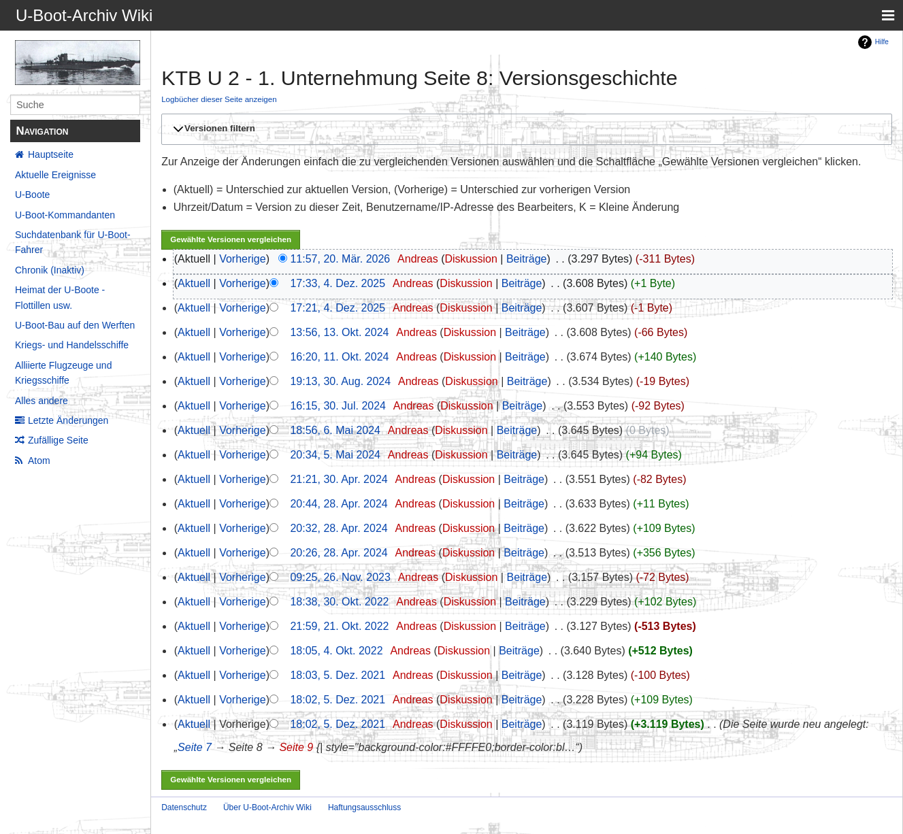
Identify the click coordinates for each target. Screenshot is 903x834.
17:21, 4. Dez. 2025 (337, 308)
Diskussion (470, 259)
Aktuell (194, 283)
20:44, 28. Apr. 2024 (338, 504)
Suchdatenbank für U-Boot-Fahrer (73, 242)
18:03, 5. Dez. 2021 (337, 675)
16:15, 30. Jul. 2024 (338, 406)
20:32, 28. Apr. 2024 (338, 528)
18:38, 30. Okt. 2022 (339, 601)
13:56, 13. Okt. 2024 (339, 332)
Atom (39, 460)
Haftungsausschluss (364, 807)
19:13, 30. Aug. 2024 (340, 381)
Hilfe (882, 42)
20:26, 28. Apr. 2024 (338, 552)
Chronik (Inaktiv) (49, 270)
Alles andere (41, 400)
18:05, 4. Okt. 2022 (336, 650)
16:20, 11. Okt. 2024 (339, 357)
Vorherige (242, 259)
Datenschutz (184, 807)
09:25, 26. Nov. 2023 (340, 577)
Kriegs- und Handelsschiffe (72, 344)
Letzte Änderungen (68, 420)
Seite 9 (296, 747)
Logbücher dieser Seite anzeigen (219, 99)
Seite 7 (195, 747)
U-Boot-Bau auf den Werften (75, 325)
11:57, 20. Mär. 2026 (340, 259)
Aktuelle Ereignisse (55, 174)
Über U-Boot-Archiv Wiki (267, 807)
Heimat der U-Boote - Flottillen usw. (60, 297)
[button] (525, 129)
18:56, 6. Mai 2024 (335, 430)
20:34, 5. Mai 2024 (335, 455)
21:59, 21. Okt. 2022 (339, 626)
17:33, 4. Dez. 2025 (337, 283)
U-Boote (32, 194)
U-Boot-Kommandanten (65, 215)
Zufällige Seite (58, 440)
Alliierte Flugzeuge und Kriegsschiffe (63, 373)
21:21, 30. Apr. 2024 (338, 479)
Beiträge (526, 259)
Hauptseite (50, 154)
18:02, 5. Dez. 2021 (337, 699)
